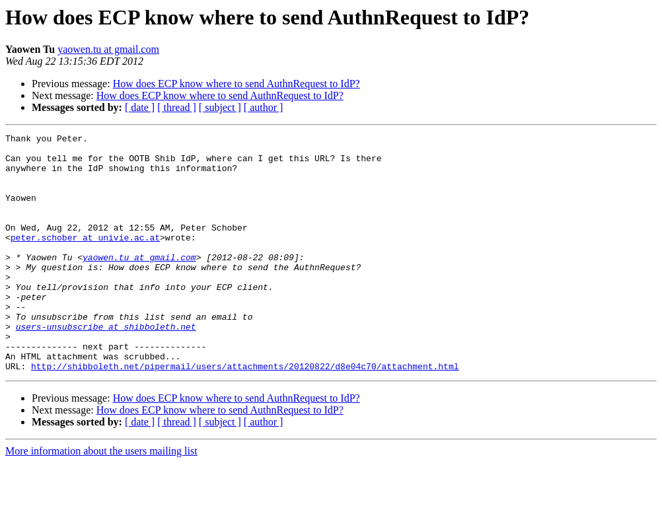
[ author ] (263, 107)
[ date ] (140, 107)
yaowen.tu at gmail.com (108, 49)
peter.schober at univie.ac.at (85, 259)
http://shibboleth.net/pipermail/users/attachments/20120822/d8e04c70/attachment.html (245, 413)
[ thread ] (176, 107)
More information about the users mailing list (101, 498)
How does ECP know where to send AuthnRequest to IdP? (236, 83)
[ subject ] (220, 107)
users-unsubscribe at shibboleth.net (106, 366)
